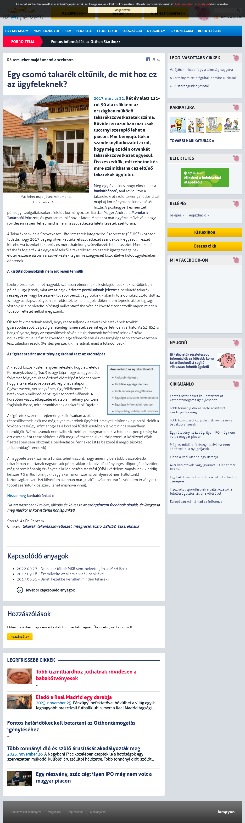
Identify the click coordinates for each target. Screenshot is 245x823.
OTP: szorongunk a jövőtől (189, 86)
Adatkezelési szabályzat (26, 812)
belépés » (177, 215)
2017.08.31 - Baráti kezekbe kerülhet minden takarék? (63, 579)
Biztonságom (182, 31)
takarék (28, 526)
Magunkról (54, 812)
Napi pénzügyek (46, 31)
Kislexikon (204, 232)
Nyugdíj (178, 342)
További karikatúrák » (192, 140)
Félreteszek (107, 31)
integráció (82, 526)
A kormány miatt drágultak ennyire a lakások (203, 78)
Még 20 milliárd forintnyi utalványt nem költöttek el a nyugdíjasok (200, 447)
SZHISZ (109, 526)
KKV (68, 31)
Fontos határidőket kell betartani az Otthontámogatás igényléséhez (196, 398)
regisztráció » (199, 215)
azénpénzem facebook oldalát (112, 505)
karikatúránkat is (40, 496)
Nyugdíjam (156, 31)
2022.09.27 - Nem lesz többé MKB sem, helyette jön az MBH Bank (72, 569)
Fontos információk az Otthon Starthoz (86, 41)
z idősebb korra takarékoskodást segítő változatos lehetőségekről (192, 363)
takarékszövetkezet (54, 526)
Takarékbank (128, 526)
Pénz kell (84, 31)
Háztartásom (16, 31)
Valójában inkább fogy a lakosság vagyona (201, 70)
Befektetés (182, 158)
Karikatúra (182, 107)
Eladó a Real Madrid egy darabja (194, 457)
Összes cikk (205, 246)
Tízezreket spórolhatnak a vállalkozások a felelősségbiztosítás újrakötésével (201, 491)
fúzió (97, 526)
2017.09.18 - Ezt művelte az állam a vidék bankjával (60, 574)
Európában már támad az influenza (196, 502)
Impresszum (75, 812)
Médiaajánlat (98, 812)
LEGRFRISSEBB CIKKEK (31, 660)
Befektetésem (209, 31)
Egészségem (132, 31)
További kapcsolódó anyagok (50, 590)
